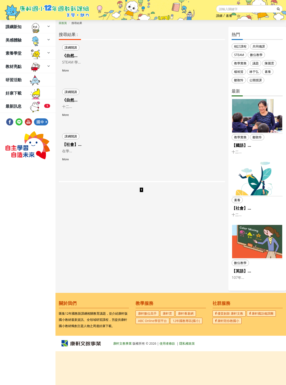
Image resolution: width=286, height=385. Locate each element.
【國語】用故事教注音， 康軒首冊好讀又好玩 (256, 148)
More (65, 76)
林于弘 (254, 71)
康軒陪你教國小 (227, 354)
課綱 (219, 16)
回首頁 (63, 23)
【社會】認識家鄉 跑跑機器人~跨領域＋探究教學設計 (109, 144)
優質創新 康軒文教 (229, 347)
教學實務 (240, 63)
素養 (229, 16)
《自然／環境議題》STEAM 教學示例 (95, 55)
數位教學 (256, 55)
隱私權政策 (187, 377)
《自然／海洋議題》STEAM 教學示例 (95, 100)
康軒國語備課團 (261, 347)
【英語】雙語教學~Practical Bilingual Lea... (256, 296)
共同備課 (258, 46)
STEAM (239, 55)
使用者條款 (167, 377)
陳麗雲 (269, 63)
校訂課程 (240, 46)
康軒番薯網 (185, 347)
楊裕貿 (238, 71)
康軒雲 (167, 347)
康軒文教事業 (123, 377)
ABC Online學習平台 (152, 354)
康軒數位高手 (147, 347)
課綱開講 (71, 47)
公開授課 (255, 80)
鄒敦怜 (238, 80)
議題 (255, 63)
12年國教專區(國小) (186, 354)
